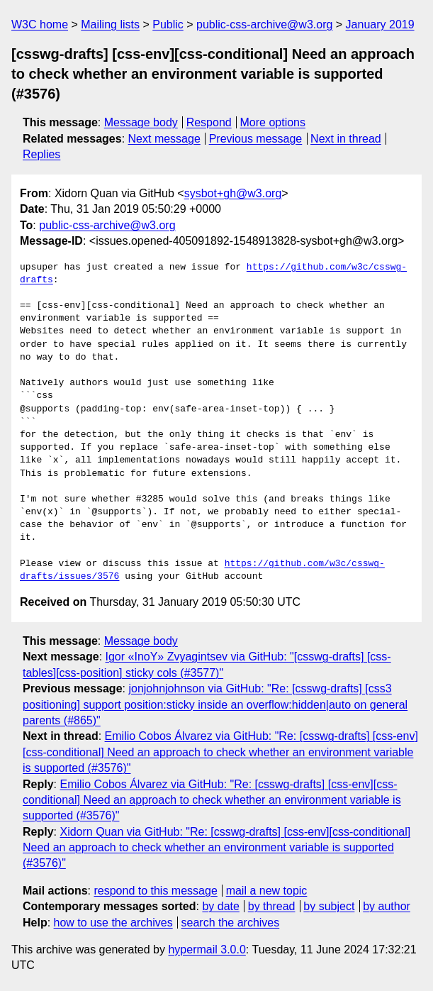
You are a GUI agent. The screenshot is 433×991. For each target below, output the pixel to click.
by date (220, 906)
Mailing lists (110, 24)
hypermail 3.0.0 (206, 949)
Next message (164, 139)
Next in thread (345, 139)
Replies (41, 154)
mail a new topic (267, 891)
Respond (209, 122)
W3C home (39, 24)
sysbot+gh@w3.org (233, 193)
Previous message (256, 139)
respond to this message (155, 891)
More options (273, 122)
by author (386, 906)
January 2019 (380, 24)
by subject (328, 906)
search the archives (230, 923)
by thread (272, 906)
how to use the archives (113, 923)
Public (168, 24)
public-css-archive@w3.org (264, 24)
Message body (141, 122)
